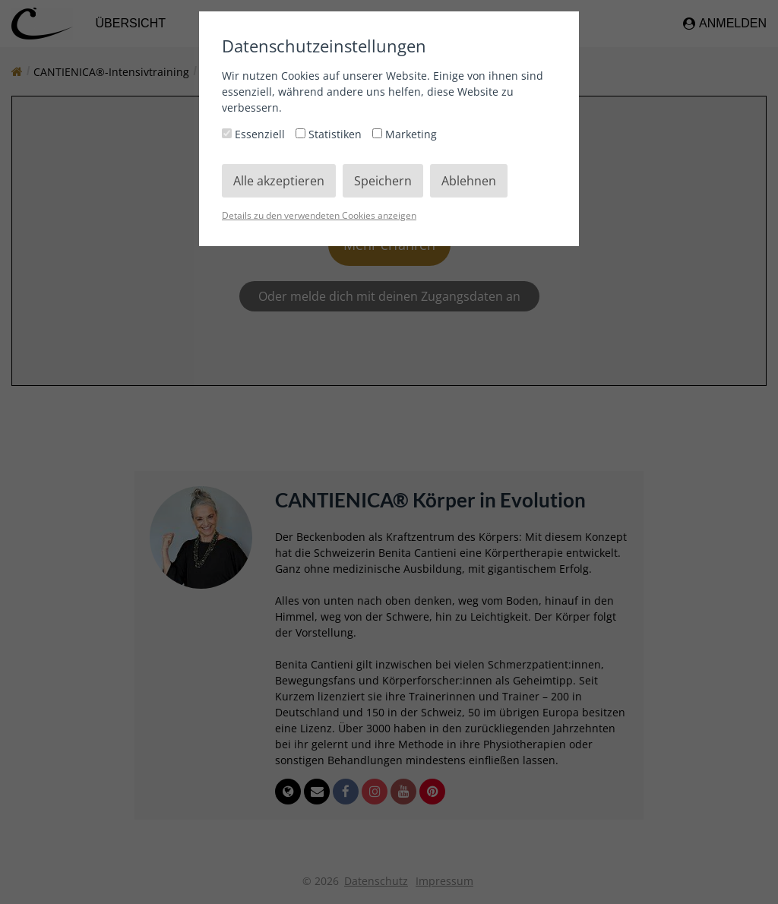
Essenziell (255, 134)
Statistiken (330, 134)
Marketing (404, 134)
